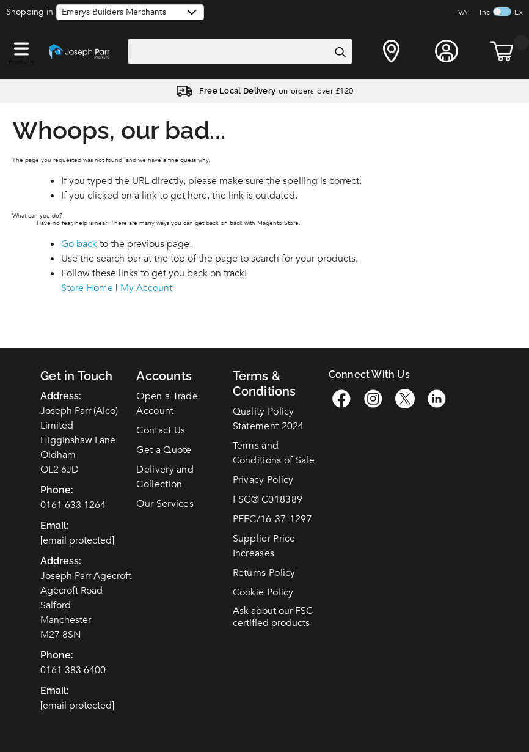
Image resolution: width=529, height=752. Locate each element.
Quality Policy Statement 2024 (268, 419)
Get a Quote (163, 450)
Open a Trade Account (167, 403)
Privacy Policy (263, 480)
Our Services (165, 504)
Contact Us (160, 430)
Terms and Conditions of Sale (274, 453)
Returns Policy (264, 573)
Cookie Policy (263, 592)
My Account (146, 288)
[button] (21, 46)
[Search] (339, 52)
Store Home (87, 288)
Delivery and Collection (165, 477)
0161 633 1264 (73, 505)
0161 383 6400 (73, 670)
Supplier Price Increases (264, 546)
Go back (79, 244)
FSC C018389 (268, 499)
